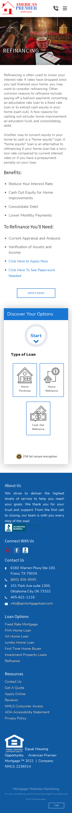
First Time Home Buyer (23, 649)
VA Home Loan (16, 636)
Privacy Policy (15, 718)
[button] (36, 293)
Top (56, 805)
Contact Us (13, 682)
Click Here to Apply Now (28, 261)
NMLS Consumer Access (24, 706)
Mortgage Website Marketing (36, 789)
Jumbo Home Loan (19, 642)
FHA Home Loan (18, 630)
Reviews (11, 700)
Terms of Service (33, 799)
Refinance (12, 661)
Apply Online (15, 694)
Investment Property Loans (26, 655)
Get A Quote (14, 688)
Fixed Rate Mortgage (21, 624)
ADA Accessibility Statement (27, 712)
